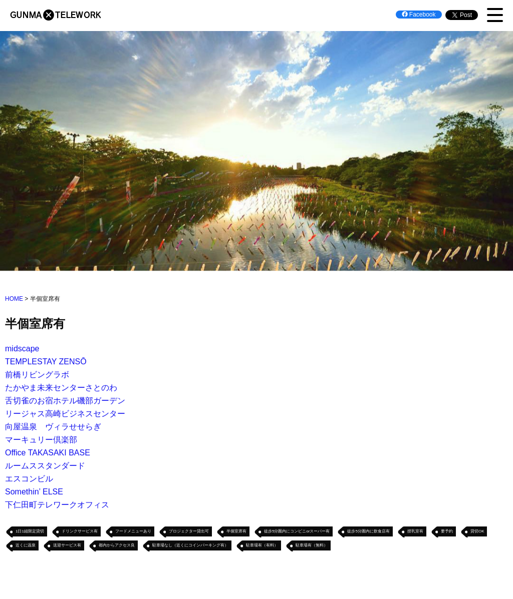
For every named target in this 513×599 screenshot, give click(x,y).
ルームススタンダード (45, 466)
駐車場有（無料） (312, 545)
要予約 (447, 531)
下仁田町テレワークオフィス (57, 505)
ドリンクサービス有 (80, 531)
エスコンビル (29, 479)
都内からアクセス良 (117, 545)
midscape (22, 349)
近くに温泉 (26, 545)
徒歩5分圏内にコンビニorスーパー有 (297, 531)
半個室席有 (236, 531)
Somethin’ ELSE (34, 492)
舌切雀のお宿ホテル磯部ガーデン (65, 401)
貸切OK (477, 531)
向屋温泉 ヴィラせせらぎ (53, 427)
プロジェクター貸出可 (189, 531)
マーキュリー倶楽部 (41, 440)
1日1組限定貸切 (30, 531)
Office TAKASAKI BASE (47, 453)
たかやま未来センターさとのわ (61, 388)
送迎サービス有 (67, 545)
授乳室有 (415, 531)
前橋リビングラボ (37, 375)
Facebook (419, 14)
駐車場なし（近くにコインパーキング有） (190, 545)
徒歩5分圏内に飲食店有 (368, 531)
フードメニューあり (133, 531)
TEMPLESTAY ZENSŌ (46, 362)
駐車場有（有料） (262, 545)
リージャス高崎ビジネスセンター (65, 414)
